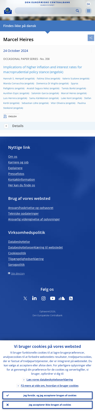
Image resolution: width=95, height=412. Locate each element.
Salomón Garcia (40, 93)
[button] (88, 3)
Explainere (15, 168)
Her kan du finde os (21, 185)
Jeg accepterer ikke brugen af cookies (50, 404)
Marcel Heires (68, 93)
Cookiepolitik (17, 253)
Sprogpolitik (16, 264)
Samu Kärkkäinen (38, 98)
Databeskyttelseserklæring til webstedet (35, 247)
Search (77, 11)
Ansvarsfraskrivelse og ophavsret (30, 208)
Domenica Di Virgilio (47, 83)
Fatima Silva (43, 78)
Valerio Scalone (70, 78)
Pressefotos (16, 174)
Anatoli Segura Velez (38, 88)
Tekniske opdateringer (23, 213)
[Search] (46, 11)
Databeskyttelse (19, 242)
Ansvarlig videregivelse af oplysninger (34, 219)
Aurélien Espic (11, 93)
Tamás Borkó (69, 88)
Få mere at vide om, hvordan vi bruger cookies (50, 385)
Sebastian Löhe (30, 103)
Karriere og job (18, 162)
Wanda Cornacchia (13, 83)
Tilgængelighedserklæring (26, 259)
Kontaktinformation (21, 179)
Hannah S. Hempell (13, 78)
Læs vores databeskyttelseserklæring (50, 379)
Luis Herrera (10, 98)
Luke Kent (66, 98)
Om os (12, 156)
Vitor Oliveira (58, 103)
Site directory (18, 273)
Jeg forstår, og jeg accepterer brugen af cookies (49, 395)
